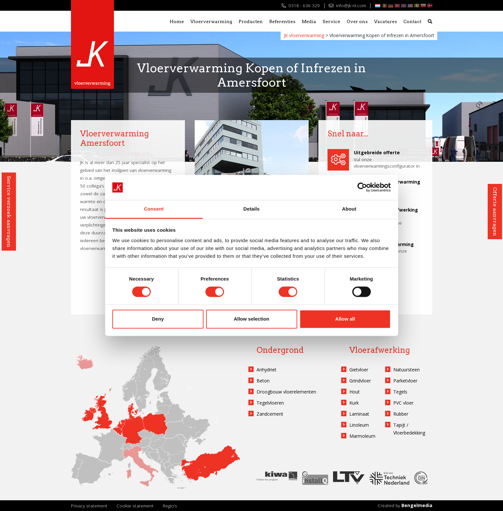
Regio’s (170, 506)
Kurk (354, 403)
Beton (263, 381)
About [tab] (349, 209)
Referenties (282, 21)
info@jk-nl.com (347, 5)
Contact (412, 21)
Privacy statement (89, 506)
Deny (158, 319)
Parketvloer (405, 381)
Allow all (345, 319)
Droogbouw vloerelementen (286, 392)
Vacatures (385, 21)
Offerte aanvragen (495, 211)
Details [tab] (252, 209)
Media (309, 21)
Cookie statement (135, 506)
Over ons (357, 21)
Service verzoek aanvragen (9, 211)
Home (177, 21)
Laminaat (359, 414)
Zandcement (270, 414)
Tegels (400, 392)
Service (331, 21)
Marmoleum (362, 436)
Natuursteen (406, 369)
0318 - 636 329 (301, 5)
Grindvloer (360, 381)
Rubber (400, 414)
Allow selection (251, 319)
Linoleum (359, 425)
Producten (251, 21)
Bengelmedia (416, 505)
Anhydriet (266, 369)
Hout (354, 392)
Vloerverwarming (211, 21)
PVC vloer (403, 403)
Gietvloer (358, 369)
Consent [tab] (154, 209)
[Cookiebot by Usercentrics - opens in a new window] (362, 187)
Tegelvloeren (270, 403)
